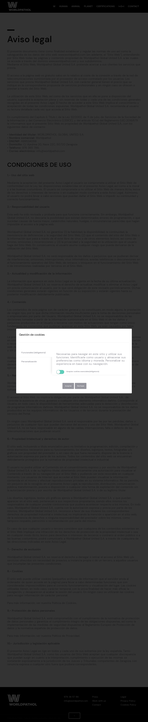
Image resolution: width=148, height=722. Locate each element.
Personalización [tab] (29, 361)
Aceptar (68, 386)
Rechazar (80, 386)
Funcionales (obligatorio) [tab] (33, 352)
